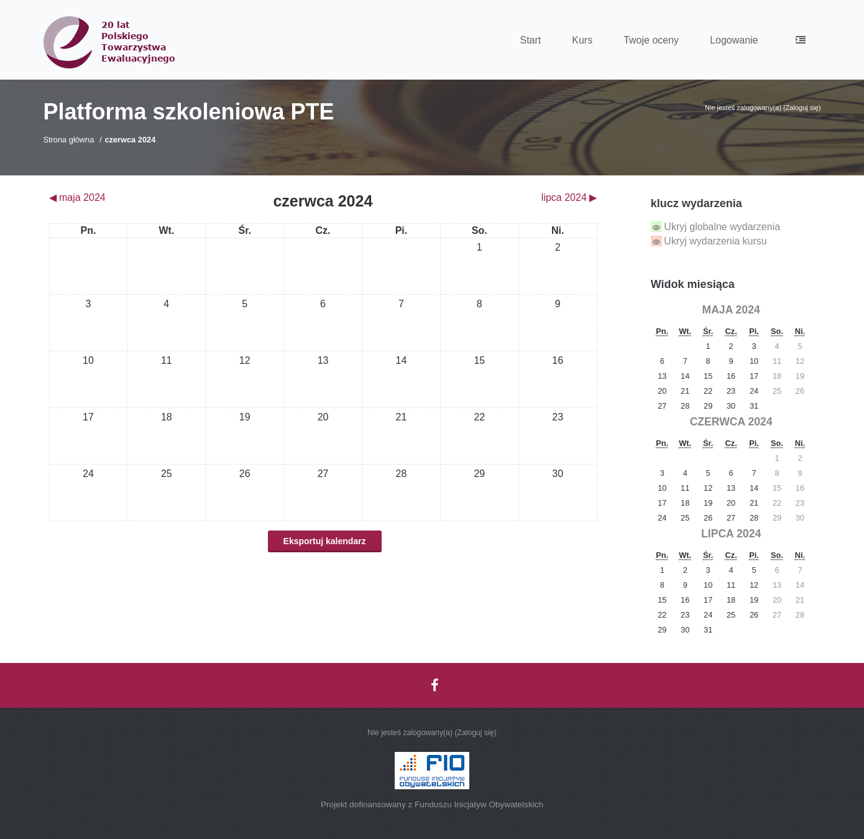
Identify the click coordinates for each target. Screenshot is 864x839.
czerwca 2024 (129, 139)
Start (530, 40)
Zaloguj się (802, 107)
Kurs (582, 40)
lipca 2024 (731, 533)
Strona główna (69, 139)
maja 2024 (731, 310)
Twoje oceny (651, 40)
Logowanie (734, 40)
